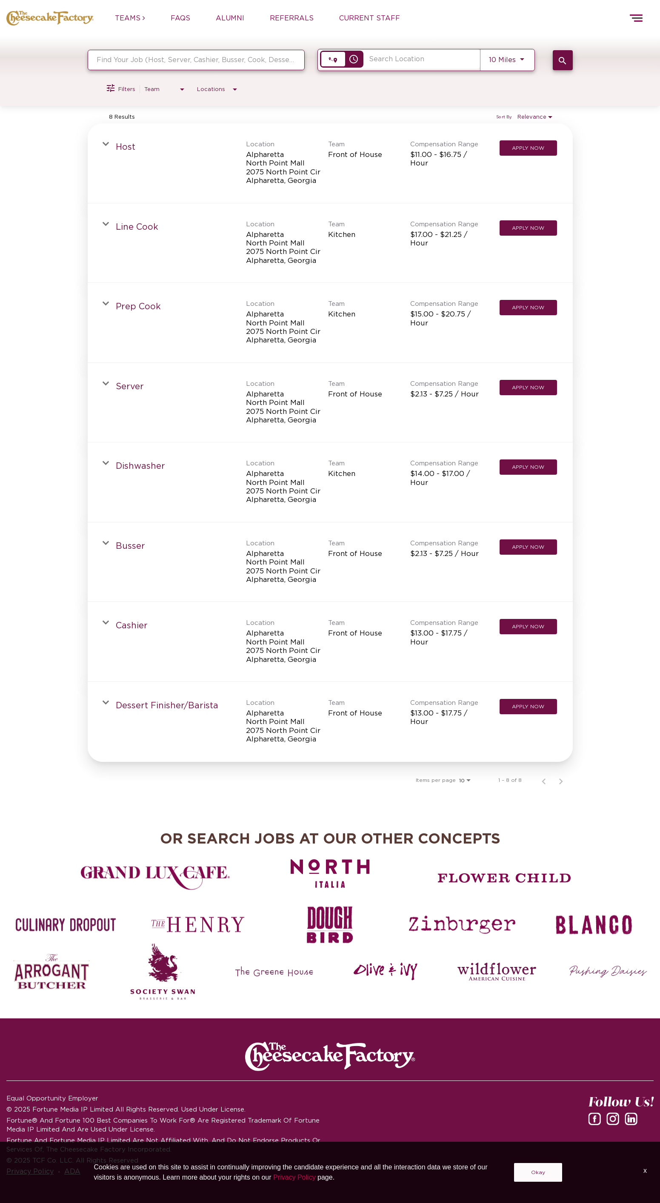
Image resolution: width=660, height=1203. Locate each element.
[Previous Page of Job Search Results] (543, 780)
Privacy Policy (30, 1171)
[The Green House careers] (274, 971)
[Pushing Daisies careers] (608, 971)
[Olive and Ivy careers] (385, 971)
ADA (72, 1171)
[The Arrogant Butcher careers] (51, 971)
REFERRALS (292, 18)
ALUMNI (230, 18)
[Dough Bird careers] (329, 925)
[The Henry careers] (197, 925)
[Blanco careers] (594, 925)
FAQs (180, 18)
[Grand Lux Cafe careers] (155, 878)
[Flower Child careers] (505, 878)
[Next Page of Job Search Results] (560, 780)
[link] (330, 163)
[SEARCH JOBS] (563, 60)
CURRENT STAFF (369, 18)
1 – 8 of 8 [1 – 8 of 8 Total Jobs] (510, 780)
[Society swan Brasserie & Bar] (163, 971)
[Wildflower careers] (496, 971)
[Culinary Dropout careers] (66, 925)
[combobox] (196, 60)
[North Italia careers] (330, 874)
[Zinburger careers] (462, 925)
